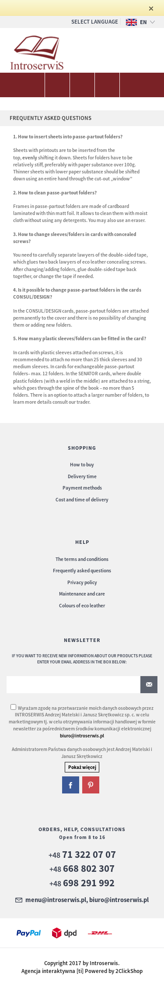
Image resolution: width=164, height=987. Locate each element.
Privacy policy (82, 582)
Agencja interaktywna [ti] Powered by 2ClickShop (82, 971)
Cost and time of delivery (82, 500)
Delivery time (82, 476)
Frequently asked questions (82, 571)
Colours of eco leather (82, 606)
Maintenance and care (82, 594)
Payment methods (82, 488)
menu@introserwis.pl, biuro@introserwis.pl (87, 900)
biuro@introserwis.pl (82, 736)
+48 (82, 855)
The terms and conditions (82, 559)
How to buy (82, 465)
